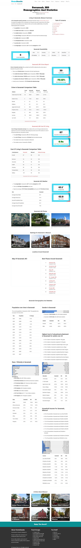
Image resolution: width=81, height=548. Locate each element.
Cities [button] (36, 1)
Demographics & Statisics (58, 34)
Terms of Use (56, 537)
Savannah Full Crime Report (30, 121)
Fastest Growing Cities (38, 539)
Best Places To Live (37, 535)
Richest (35, 545)
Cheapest (35, 532)
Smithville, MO (52, 266)
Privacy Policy (56, 536)
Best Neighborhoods (37, 533)
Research (35, 542)
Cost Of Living (45, 12)
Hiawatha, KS (52, 291)
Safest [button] (43, 1)
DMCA (54, 539)
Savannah (25, 152)
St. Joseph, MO (52, 277)
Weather (55, 28)
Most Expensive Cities (38, 540)
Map (54, 32)
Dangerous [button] (57, 1)
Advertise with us (57, 533)
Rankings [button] (62, 1)
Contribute (55, 535)
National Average (41, 152)
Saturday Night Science (44, 20)
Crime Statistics (56, 24)
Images (55, 29)
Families (35, 537)
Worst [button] (52, 1)
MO (15, 3)
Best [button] (39, 1)
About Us (67, 1)
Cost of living (56, 26)
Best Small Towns (37, 536)
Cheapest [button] (48, 1)
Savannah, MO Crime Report (40, 64)
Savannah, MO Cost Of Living (40, 126)
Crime (40, 12)
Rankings (55, 31)
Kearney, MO (52, 262)
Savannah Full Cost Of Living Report (30, 176)
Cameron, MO (52, 284)
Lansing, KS (52, 280)
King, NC (51, 270)
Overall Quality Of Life (57, 23)
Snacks (17, 1)
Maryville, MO (52, 273)
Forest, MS (51, 288)
